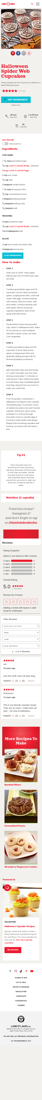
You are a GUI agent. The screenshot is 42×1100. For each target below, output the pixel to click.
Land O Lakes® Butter (19, 166)
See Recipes (12, 950)
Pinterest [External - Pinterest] (13, 53)
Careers (21, 1005)
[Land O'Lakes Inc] (21, 1026)
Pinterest (26, 971)
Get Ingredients (16, 99)
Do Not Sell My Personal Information (21, 1036)
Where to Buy (21, 978)
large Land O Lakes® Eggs (16, 170)
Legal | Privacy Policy (16, 1031)
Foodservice (21, 1001)
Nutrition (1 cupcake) (22, 497)
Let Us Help (21, 982)
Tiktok (21, 971)
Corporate (21, 996)
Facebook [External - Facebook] (18, 53)
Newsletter (21, 991)
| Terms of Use (27, 1031)
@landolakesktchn (22, 522)
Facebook (10, 971)
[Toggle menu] (37, 4)
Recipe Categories (21, 987)
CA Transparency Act (21, 1041)
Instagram (15, 971)
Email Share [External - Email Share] (24, 53)
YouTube (32, 971)
